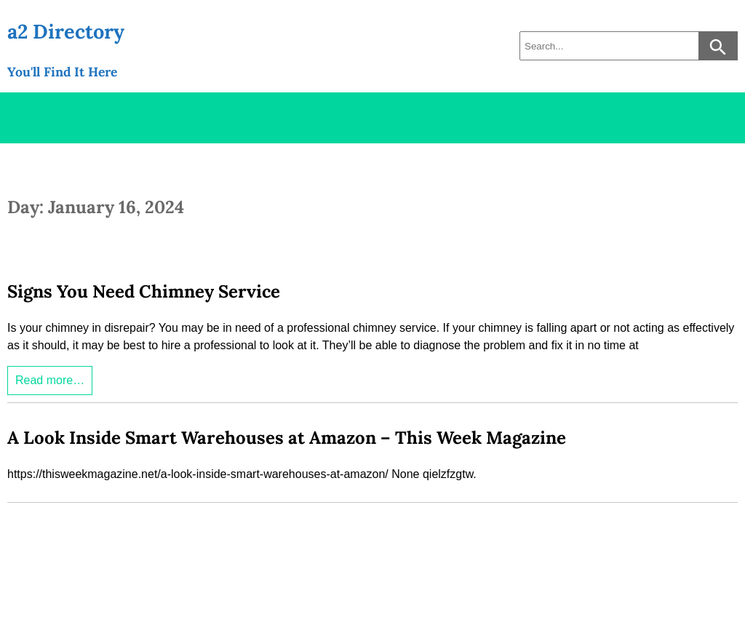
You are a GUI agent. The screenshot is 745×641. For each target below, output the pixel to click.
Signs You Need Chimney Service (143, 291)
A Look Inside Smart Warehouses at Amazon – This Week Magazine (286, 437)
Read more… (49, 380)
